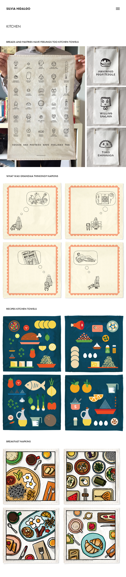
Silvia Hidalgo (18, 9)
